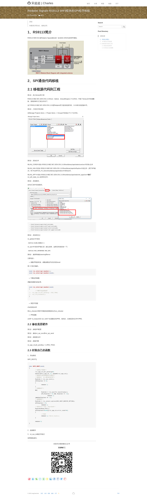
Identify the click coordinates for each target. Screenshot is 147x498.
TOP (118, 493)
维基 (102, 3)
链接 (109, 3)
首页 (88, 3)
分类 (95, 3)
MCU (42, 15)
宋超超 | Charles (40, 3)
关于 (117, 3)
